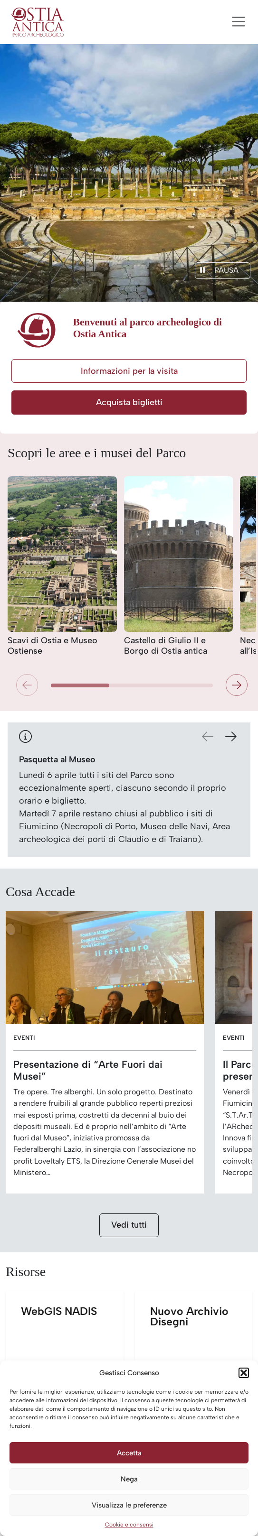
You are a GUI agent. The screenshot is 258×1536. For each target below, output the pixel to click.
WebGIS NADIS (72, 1357)
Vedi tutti (129, 1225)
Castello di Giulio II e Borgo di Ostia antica (165, 646)
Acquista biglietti (129, 402)
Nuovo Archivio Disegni (201, 1357)
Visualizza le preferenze (129, 1505)
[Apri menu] (238, 22)
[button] (243, 1373)
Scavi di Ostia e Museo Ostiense (52, 646)
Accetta (129, 1453)
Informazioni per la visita (129, 371)
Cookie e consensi (129, 1524)
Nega (129, 1479)
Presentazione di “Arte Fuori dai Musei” (87, 1070)
